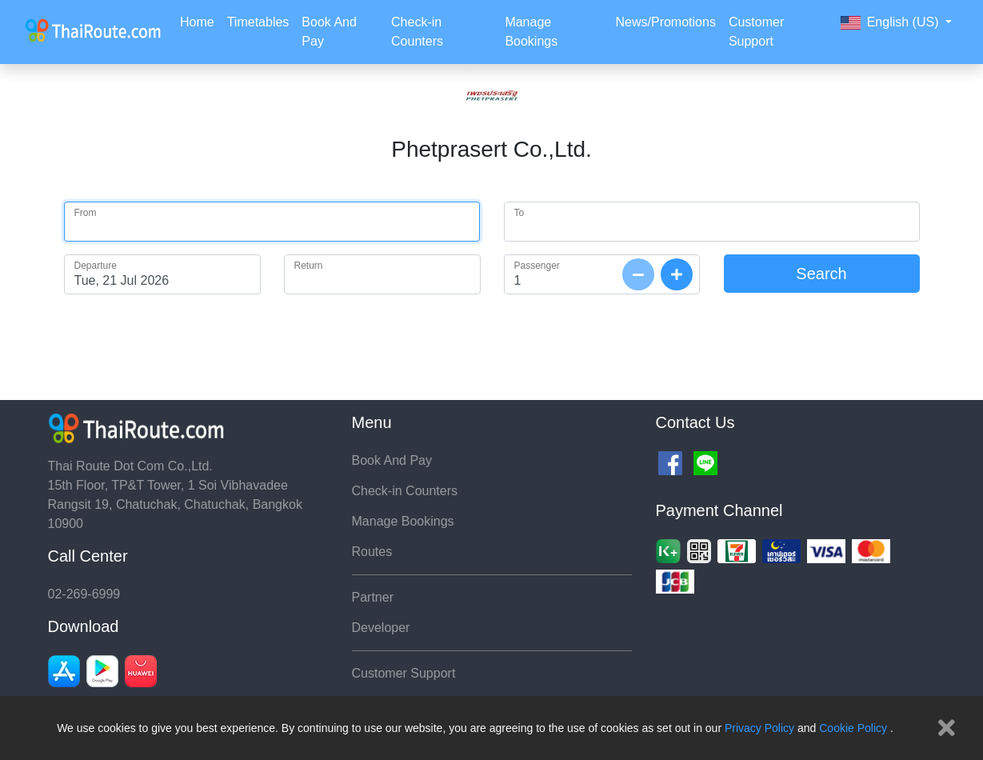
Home (197, 22)
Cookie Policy (853, 728)
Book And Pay (329, 31)
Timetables (258, 22)
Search (821, 273)
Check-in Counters (417, 31)
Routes (372, 551)
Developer (381, 627)
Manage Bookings (531, 31)
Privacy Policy (759, 728)
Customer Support (756, 31)
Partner (373, 597)
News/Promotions (666, 22)
